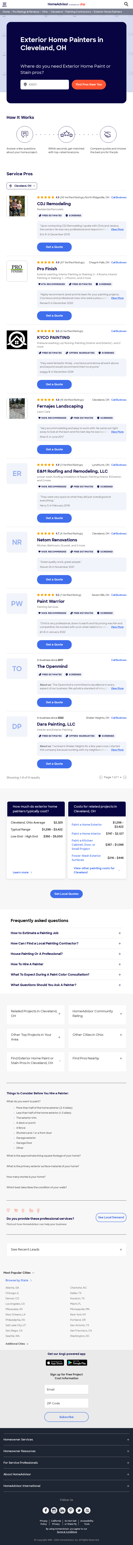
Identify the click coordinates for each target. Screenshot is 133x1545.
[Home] (66, 4)
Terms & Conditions (67, 1532)
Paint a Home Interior (86, 833)
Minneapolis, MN (80, 1309)
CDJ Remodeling (54, 203)
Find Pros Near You (89, 84)
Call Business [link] (118, 197)
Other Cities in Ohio (97, 1035)
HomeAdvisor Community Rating (97, 1013)
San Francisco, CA (81, 1330)
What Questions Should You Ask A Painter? (66, 985)
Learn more (23, 872)
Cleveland (57, 11)
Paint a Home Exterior (87, 824)
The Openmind (52, 666)
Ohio (45, 11)
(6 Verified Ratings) (71, 331)
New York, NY (78, 1314)
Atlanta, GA (12, 1287)
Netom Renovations (57, 540)
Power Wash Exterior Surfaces (86, 858)
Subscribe (66, 1417)
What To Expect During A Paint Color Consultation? (66, 975)
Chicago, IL (12, 1293)
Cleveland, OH (22, 186)
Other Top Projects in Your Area (35, 1037)
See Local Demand (111, 1217)
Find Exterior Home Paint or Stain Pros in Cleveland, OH (35, 1060)
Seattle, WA (13, 1336)
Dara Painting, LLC (56, 724)
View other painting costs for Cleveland (97, 870)
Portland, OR (78, 1319)
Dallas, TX (75, 1293)
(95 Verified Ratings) (72, 197)
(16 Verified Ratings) (72, 399)
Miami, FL (75, 1303)
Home (6, 11)
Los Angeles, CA (15, 1303)
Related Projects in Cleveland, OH (35, 1013)
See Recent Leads (66, 1249)
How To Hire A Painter (66, 964)
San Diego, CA (14, 1330)
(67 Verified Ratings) (72, 262)
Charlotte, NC (78, 1287)
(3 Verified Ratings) (71, 464)
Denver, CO (12, 1298)
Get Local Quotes (66, 894)
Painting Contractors (78, 11)
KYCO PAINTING (53, 337)
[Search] (128, 4)
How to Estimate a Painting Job (66, 933)
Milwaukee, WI (14, 1309)
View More (117, 229)
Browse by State (19, 1280)
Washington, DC (80, 1336)
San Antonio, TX (79, 1325)
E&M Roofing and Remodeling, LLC (72, 471)
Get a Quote (54, 247)
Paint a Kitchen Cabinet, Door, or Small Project (83, 845)
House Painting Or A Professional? (66, 954)
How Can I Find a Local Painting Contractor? (66, 943)
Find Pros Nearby (97, 1058)
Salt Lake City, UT (16, 1325)
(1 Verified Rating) (70, 595)
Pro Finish (47, 268)
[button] (66, 1272)
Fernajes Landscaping (60, 406)
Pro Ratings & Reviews (26, 11)
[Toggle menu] (5, 4)
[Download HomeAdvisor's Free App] (56, 1363)
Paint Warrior (51, 601)
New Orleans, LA (15, 1314)
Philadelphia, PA (15, 1319)
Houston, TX (77, 1298)
